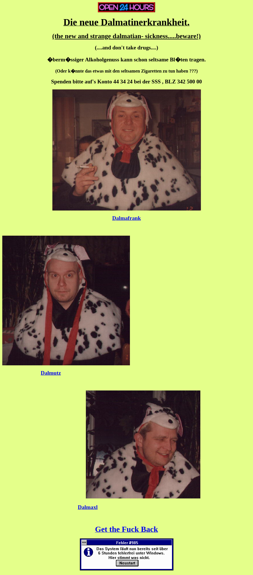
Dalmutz (51, 373)
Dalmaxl (88, 507)
